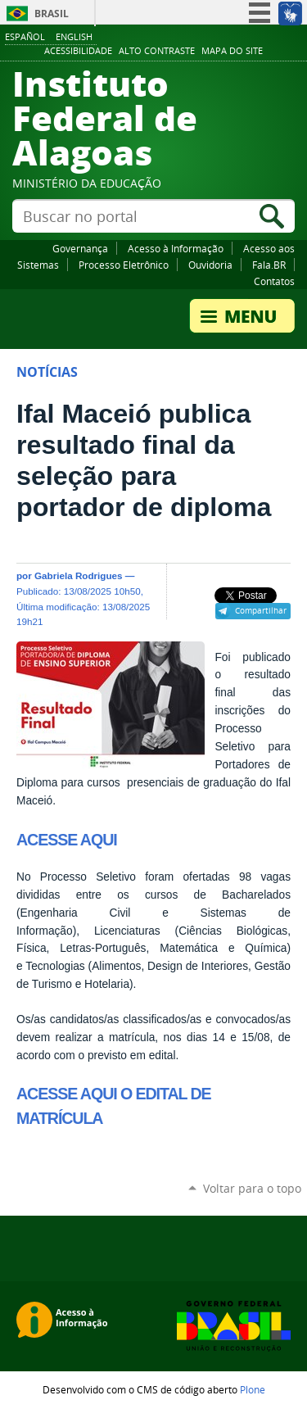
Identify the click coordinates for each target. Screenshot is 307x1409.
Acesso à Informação (175, 248)
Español (25, 36)
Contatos (274, 281)
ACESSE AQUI (66, 840)
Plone (252, 1389)
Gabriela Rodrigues (78, 575)
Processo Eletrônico (124, 264)
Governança (80, 248)
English (74, 36)
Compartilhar (261, 610)
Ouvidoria (210, 264)
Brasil (51, 13)
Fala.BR (269, 264)
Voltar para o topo (252, 1188)
